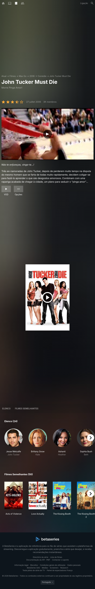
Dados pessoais (74, 565)
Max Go (22, 76)
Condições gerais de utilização (52, 565)
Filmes (13, 76)
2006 (32, 76)
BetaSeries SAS (33, 568)
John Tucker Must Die (60, 76)
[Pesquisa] (92, 3)
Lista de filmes (56, 557)
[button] (13, 444)
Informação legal (21, 565)
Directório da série (40, 557)
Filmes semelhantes (26, 408)
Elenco (6, 408)
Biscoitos (34, 565)
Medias (45, 568)
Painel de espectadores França (59, 570)
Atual (3, 76)
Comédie (42, 76)
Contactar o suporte (60, 560)
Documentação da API (35, 560)
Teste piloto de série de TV (34, 570)
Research (64, 568)
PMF (48, 560)
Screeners (54, 568)
